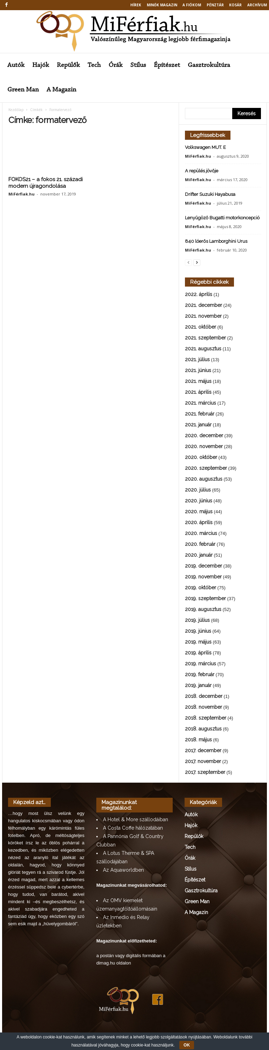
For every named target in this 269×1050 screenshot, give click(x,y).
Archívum (257, 4)
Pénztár (215, 4)
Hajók (40, 65)
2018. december (203, 696)
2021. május (198, 381)
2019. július (197, 620)
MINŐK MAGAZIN (162, 4)
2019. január (198, 685)
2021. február (199, 414)
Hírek (135, 4)
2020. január (199, 555)
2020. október (201, 457)
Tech (94, 65)
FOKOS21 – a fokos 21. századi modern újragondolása (45, 182)
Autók (16, 65)
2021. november (203, 316)
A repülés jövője (201, 170)
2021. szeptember (205, 338)
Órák (116, 65)
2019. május (198, 642)
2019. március (200, 663)
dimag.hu (105, 963)
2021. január (198, 424)
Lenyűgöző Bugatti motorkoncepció (222, 217)
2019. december (203, 566)
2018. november (203, 707)
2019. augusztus (203, 609)
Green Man (23, 90)
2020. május (199, 511)
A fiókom (191, 4)
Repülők (68, 65)
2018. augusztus (203, 729)
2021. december (203, 305)
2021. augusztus (203, 348)
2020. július (198, 490)
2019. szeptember (205, 598)
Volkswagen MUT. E (205, 147)
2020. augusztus (203, 479)
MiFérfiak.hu (21, 194)
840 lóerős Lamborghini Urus (216, 241)
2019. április (198, 653)
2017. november (203, 761)
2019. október (200, 587)
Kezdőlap (15, 109)
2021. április (198, 392)
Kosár (235, 4)
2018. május (198, 739)
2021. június (198, 370)
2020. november (204, 446)
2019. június (198, 631)
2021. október (200, 327)
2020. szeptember (206, 468)
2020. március (201, 533)
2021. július (197, 359)
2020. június (198, 500)
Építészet (167, 65)
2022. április (198, 294)
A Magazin (61, 90)
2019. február (199, 674)
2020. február (200, 544)
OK (187, 1045)
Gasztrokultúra (209, 65)
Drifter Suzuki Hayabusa (210, 194)
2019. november (203, 576)
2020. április (199, 522)
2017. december (203, 750)
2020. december (204, 435)
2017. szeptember (205, 772)
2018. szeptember (205, 718)
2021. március (200, 403)
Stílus (138, 65)
